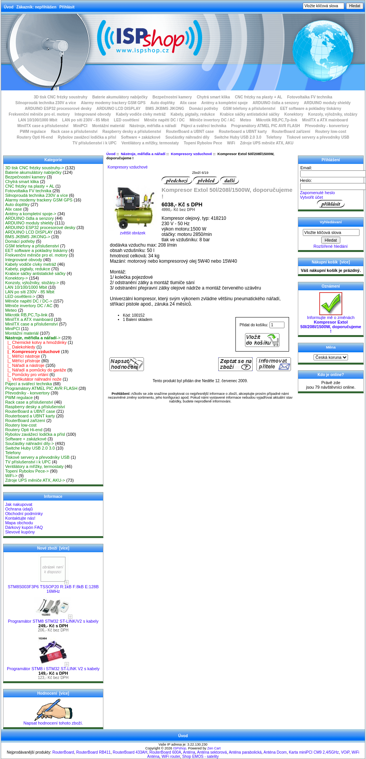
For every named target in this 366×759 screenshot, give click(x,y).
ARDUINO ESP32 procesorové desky (58, 108)
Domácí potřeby (203, 108)
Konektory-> (16, 278)
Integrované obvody (93, 114)
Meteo (245, 120)
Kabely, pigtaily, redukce (193, 114)
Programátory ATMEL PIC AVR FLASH (265, 126)
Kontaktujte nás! (20, 518)
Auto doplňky (162, 103)
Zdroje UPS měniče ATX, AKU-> (35, 480)
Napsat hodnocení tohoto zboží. (53, 721)
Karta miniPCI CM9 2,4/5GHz (314, 752)
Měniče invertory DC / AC (212, 120)
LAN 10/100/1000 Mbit (37, 120)
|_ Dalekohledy (20, 347)
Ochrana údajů (19, 509)
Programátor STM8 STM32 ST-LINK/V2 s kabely (53, 619)
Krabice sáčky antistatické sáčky (249, 114)
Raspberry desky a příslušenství (131, 131)
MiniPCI (80, 126)
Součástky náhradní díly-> (29, 443)
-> (32, 337)
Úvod (8, 7)
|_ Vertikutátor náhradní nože (33, 379)
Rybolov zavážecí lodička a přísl (87, 137)
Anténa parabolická (245, 752)
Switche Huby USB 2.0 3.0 (237, 137)
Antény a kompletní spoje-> (30, 213)
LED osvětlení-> (20, 296)
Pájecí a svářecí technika (203, 126)
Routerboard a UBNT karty (243, 131)
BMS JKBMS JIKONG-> (27, 236)
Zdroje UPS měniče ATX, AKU (267, 143)
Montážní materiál (108, 126)
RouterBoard (63, 752)
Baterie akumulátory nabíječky (120, 97)
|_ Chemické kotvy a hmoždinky (36, 342)
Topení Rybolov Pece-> (27, 471)
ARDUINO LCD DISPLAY (118, 108)
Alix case (188, 103)
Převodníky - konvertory (326, 126)
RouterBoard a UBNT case (190, 131)
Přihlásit (66, 7)
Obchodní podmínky (23, 513)
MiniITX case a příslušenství (42, 126)
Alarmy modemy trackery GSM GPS (113, 103)
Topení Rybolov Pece (203, 143)
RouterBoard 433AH (130, 752)
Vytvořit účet (311, 197)
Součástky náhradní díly (187, 137)
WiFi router (171, 756)
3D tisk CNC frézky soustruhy (60, 97)
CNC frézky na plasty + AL (258, 97)
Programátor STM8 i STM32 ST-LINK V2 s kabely (53, 666)
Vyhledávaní (330, 222)
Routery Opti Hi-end (35, 137)
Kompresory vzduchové (191, 154)
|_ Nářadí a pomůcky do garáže (35, 370)
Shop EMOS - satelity (200, 756)
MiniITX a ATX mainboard (325, 120)
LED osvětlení (126, 120)
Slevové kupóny (20, 532)
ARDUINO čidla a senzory (276, 103)
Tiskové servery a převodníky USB (318, 137)
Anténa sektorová (212, 752)
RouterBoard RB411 (93, 752)
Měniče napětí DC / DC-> (28, 301)
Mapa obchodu (19, 522)
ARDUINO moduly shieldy (327, 103)
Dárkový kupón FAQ (23, 527)
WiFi (231, 143)
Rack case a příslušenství (74, 131)
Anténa (189, 752)
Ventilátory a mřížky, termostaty (150, 143)
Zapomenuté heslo (317, 192)
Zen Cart (214, 748)
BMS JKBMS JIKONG (164, 108)
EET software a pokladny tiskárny (310, 108)
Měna (330, 347)
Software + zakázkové (140, 137)
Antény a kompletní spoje (224, 103)
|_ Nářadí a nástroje (24, 365)
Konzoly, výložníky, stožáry (333, 114)
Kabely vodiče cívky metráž (141, 114)
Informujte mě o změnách (331, 322)
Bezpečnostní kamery (172, 97)
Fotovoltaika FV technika (309, 97)
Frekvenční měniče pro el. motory (39, 114)
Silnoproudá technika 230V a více (45, 103)
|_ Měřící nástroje (22, 356)
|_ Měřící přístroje (22, 360)
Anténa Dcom (275, 752)
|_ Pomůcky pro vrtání (26, 374)
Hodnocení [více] (53, 693)
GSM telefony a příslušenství (249, 108)
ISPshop (179, 748)
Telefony (273, 137)
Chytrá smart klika (213, 97)
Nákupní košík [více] (331, 262)
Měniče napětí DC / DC (164, 120)
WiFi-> (11, 475)
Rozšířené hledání (331, 246)
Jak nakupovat (18, 504)
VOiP (345, 752)
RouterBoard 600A (165, 752)
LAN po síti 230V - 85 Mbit (85, 120)
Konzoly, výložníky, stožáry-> (32, 282)
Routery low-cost (330, 131)
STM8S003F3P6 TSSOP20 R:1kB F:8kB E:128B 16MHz (53, 587)
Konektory (293, 114)
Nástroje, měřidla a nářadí (143, 154)
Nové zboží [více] (53, 548)
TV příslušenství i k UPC (94, 143)
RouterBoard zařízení (291, 131)
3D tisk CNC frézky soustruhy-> (34, 167)
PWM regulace (33, 131)
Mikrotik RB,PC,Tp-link (276, 120)
